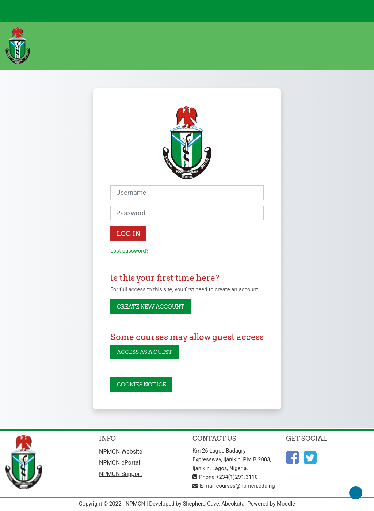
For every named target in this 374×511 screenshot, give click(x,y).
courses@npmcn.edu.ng (245, 485)
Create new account (150, 306)
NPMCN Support (120, 473)
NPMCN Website (120, 451)
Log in (128, 234)
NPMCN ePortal (119, 462)
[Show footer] (355, 492)
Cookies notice (141, 384)
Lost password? (129, 250)
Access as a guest (144, 351)
